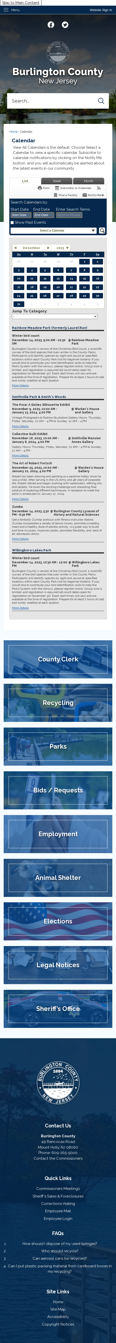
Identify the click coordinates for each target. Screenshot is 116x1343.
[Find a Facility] (65, 195)
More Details (20, 385)
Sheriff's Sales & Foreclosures (58, 1196)
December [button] (31, 248)
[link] (101, 10)
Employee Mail (58, 1211)
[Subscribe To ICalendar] (72, 187)
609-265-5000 (64, 1153)
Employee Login (58, 1218)
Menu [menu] (15, 10)
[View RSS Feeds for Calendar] (99, 187)
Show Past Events (30, 222)
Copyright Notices (58, 1324)
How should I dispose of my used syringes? (60, 1243)
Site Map (58, 1309)
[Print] (43, 187)
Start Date (20, 209)
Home (13, 131)
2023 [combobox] (60, 248)
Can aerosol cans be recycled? (60, 1258)
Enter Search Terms (73, 209)
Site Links (58, 1292)
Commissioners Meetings (58, 1188)
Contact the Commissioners (58, 1158)
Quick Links (58, 1178)
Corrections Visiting (58, 1203)
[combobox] (21, 215)
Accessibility (58, 1316)
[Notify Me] (93, 195)
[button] (101, 101)
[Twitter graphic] (65, 24)
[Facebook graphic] (51, 24)
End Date (41, 209)
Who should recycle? (59, 1251)
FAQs (58, 1233)
